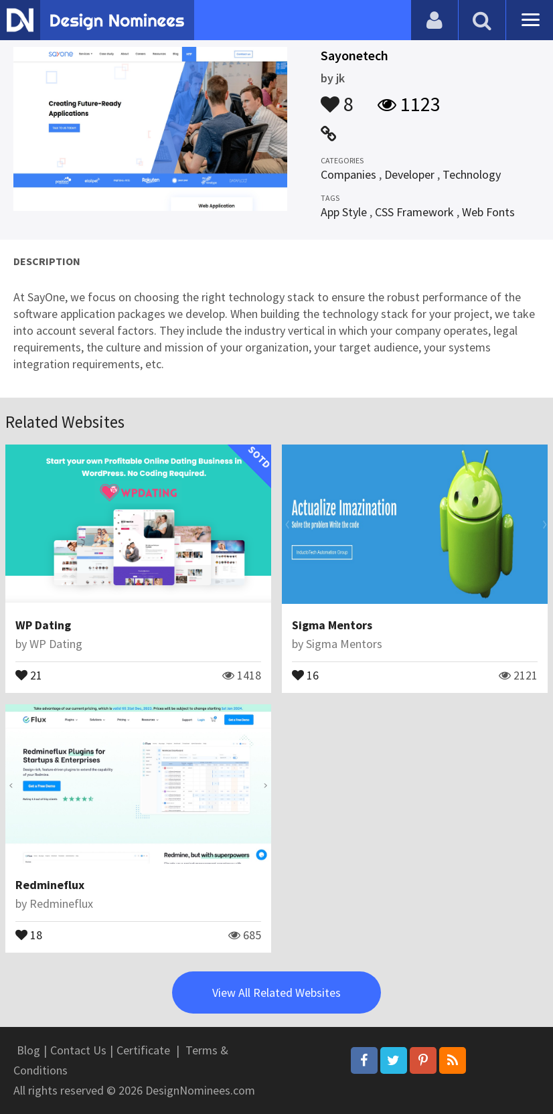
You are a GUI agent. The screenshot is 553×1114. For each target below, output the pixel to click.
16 (305, 674)
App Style (344, 212)
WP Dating (43, 625)
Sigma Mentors (332, 625)
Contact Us (78, 1050)
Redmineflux (49, 884)
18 (28, 934)
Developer (409, 174)
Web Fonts (488, 212)
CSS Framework (414, 212)
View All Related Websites (276, 992)
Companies (348, 174)
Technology (472, 174)
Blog (28, 1050)
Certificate (143, 1050)
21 (28, 674)
